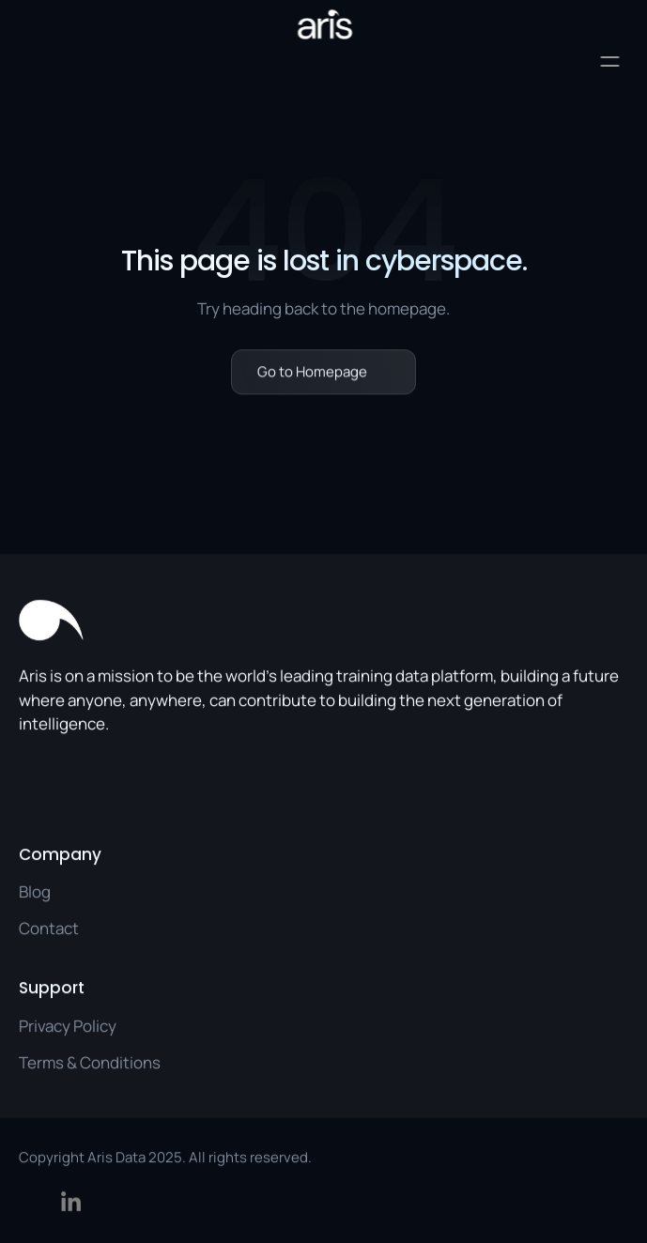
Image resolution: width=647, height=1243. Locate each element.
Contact (49, 928)
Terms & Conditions (90, 1061)
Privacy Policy (67, 1025)
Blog (35, 891)
